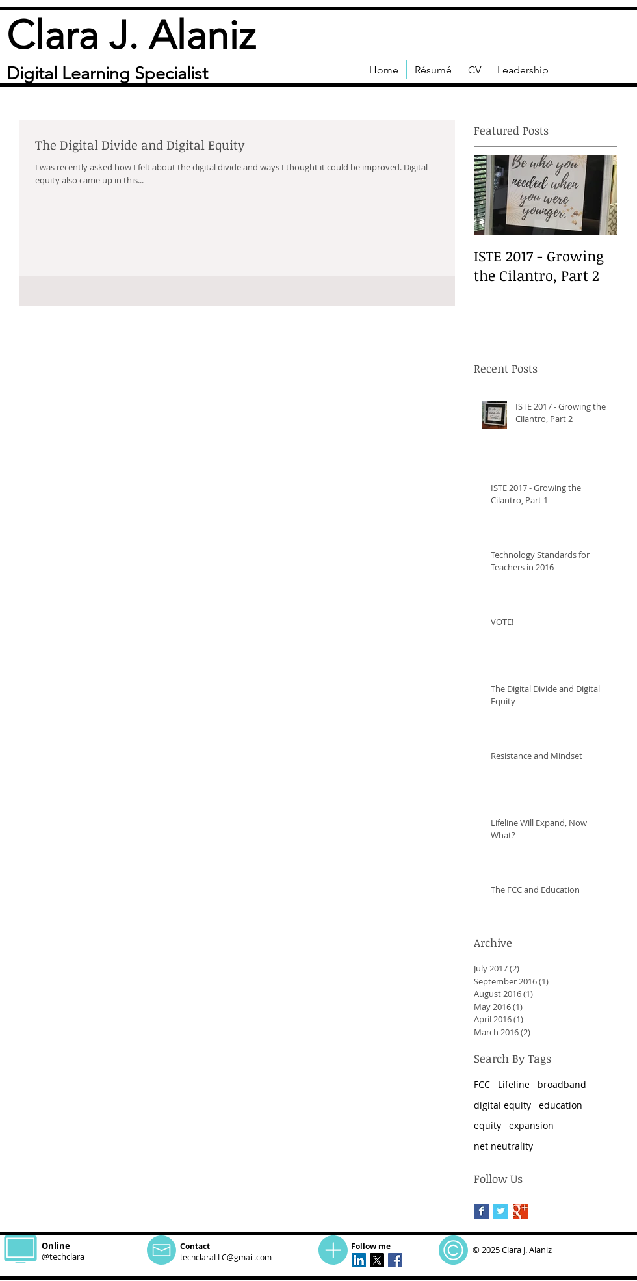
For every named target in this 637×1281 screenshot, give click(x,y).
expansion (531, 1125)
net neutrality (503, 1146)
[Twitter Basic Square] (500, 1211)
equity (487, 1125)
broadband (562, 1084)
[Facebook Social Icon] (395, 1260)
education (560, 1105)
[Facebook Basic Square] (481, 1211)
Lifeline (514, 1084)
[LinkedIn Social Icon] (359, 1260)
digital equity (502, 1105)
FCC (482, 1084)
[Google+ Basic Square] (520, 1211)
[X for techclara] (377, 1260)
